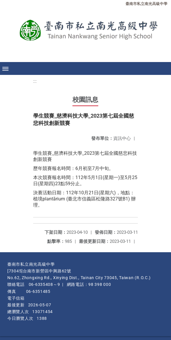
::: (35, 81)
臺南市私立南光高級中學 (146, 3)
